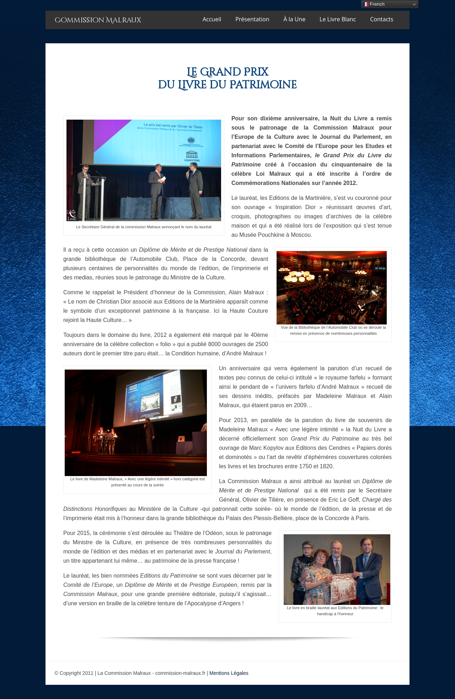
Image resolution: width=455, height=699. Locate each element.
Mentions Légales (228, 673)
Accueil (212, 19)
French (374, 4)
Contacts (381, 19)
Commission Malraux (98, 20)
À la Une (294, 19)
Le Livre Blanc (338, 19)
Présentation (252, 19)
